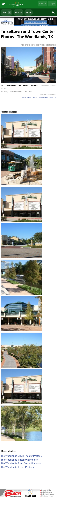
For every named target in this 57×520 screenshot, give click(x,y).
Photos (18, 12)
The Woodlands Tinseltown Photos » (19, 460)
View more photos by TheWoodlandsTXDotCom (39, 97)
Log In (52, 4)
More (28, 12)
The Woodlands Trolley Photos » (17, 467)
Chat (6, 12)
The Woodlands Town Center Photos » (21, 463)
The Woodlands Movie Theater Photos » (21, 456)
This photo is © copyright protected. (38, 45)
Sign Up (42, 4)
